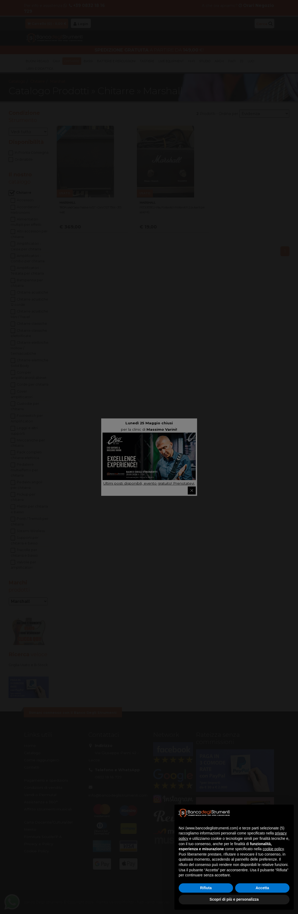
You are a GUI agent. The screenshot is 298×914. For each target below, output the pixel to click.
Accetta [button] (262, 888)
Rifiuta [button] (206, 888)
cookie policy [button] (273, 849)
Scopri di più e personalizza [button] (234, 899)
